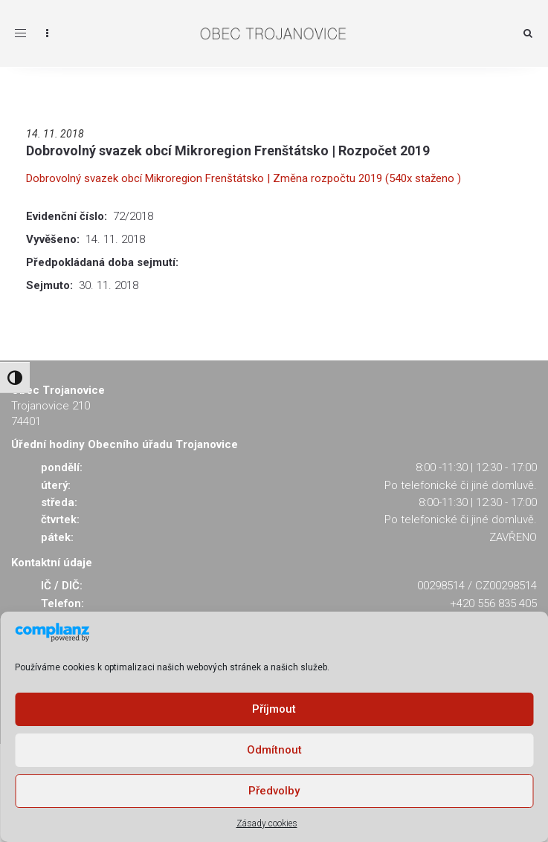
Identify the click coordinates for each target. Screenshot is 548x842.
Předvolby (274, 790)
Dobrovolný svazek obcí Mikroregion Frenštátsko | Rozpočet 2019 (228, 150)
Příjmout (274, 709)
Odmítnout (274, 750)
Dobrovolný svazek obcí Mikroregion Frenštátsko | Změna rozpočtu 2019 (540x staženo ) (243, 178)
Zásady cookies (266, 823)
